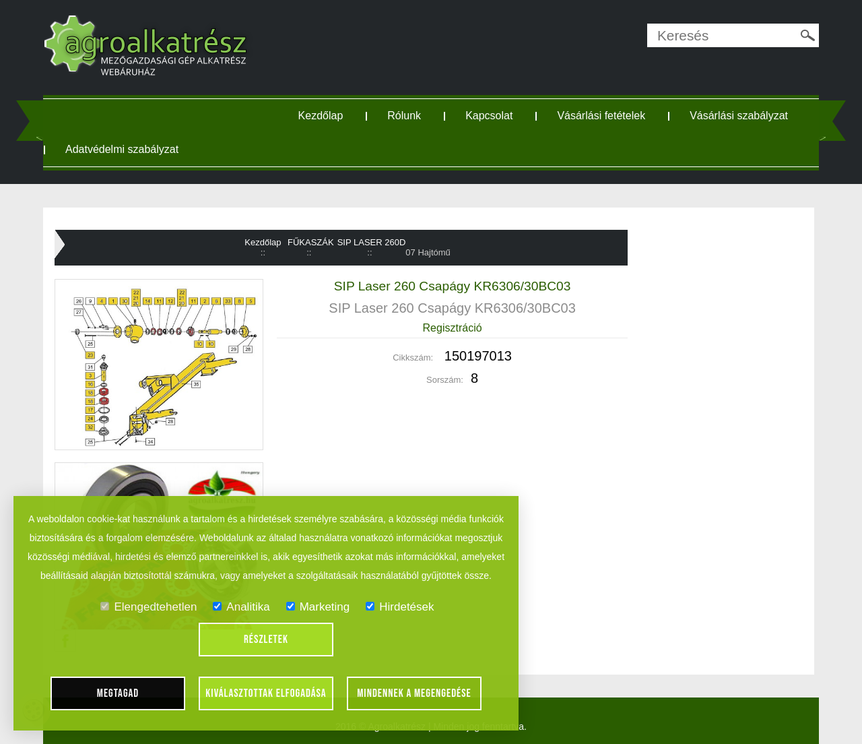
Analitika (241, 606)
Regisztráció (452, 328)
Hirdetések (400, 606)
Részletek (266, 639)
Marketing (318, 606)
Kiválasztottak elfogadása (265, 693)
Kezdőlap (320, 115)
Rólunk (404, 115)
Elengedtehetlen (148, 606)
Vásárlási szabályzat (739, 115)
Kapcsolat (488, 115)
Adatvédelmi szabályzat (121, 149)
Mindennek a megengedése (414, 693)
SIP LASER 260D (371, 242)
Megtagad (118, 693)
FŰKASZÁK (311, 242)
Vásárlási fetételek (601, 115)
